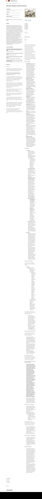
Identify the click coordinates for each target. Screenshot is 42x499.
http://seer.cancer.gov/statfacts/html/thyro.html (13, 73)
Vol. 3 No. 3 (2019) (14, 3)
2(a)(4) (32, 196)
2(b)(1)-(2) (29, 86)
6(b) (27, 422)
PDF (26, 20)
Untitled (26, 23)
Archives (10, 3)
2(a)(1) (29, 337)
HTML (30, 20)
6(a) (30, 176)
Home (7, 3)
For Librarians (8, 482)
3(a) (32, 351)
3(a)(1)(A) (31, 328)
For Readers (7, 479)
